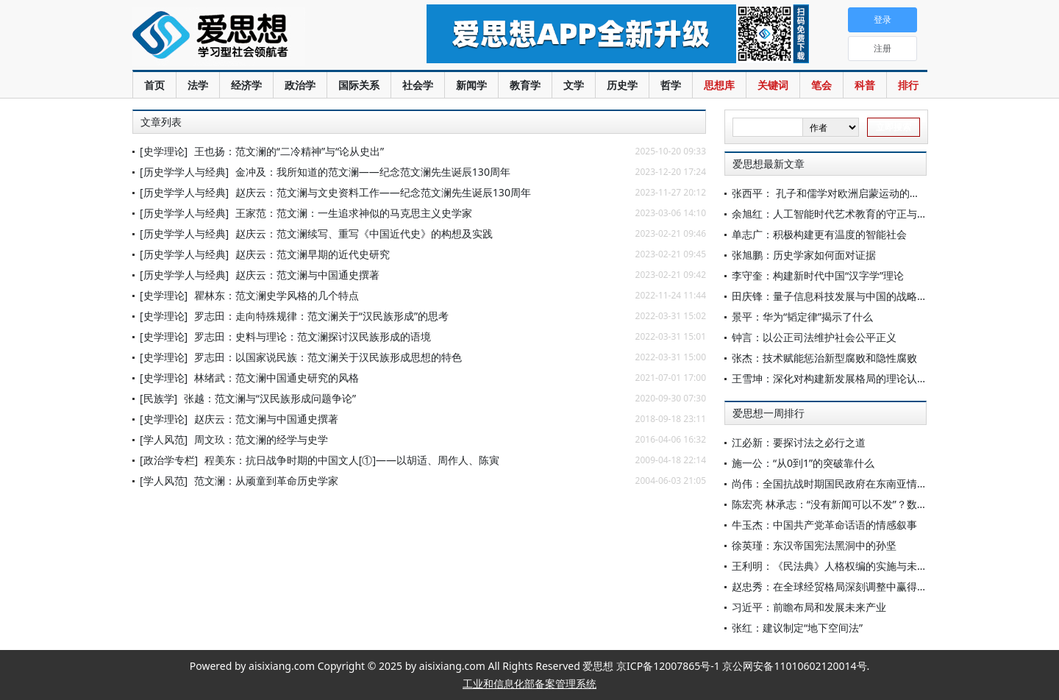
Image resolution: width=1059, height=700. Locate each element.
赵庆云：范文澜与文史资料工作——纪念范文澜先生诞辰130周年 (383, 192)
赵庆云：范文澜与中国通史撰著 (307, 275)
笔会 (821, 85)
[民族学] (158, 398)
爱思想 (249, 36)
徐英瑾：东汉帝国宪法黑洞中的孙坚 (814, 545)
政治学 (300, 85)
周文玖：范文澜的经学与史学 (261, 439)
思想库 (719, 85)
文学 (573, 85)
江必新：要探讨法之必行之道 (799, 442)
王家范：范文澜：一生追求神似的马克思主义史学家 (353, 213)
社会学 (417, 85)
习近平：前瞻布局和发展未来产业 (809, 607)
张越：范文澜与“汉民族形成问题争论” (270, 398)
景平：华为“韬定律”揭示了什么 (802, 317)
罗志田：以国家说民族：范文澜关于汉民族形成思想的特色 (328, 357)
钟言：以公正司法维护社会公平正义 (814, 337)
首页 (154, 85)
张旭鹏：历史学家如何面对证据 (804, 255)
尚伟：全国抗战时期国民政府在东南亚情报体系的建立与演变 (871, 483)
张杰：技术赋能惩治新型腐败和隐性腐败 (824, 358)
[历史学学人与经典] (184, 172)
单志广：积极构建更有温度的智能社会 (819, 234)
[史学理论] (164, 151)
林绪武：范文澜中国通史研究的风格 (276, 378)
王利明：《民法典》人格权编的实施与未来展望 (840, 566)
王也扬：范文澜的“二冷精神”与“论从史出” (289, 151)
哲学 (670, 85)
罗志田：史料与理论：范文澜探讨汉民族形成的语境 (312, 336)
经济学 (246, 85)
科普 (865, 85)
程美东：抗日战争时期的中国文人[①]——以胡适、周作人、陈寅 (351, 460)
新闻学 (471, 85)
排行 (908, 85)
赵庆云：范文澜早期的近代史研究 (312, 254)
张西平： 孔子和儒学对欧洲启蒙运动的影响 (831, 193)
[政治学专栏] (169, 460)
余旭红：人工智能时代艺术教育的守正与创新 (835, 214)
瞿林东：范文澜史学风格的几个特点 (276, 295)
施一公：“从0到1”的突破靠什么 (803, 463)
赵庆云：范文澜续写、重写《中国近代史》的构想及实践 (364, 233)
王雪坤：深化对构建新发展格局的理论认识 (829, 378)
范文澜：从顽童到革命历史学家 (266, 481)
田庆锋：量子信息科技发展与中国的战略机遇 (835, 296)
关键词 (772, 85)
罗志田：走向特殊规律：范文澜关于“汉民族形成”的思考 (321, 316)
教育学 (525, 85)
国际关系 (358, 85)
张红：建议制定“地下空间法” (797, 628)
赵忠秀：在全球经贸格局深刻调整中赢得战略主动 (845, 586)
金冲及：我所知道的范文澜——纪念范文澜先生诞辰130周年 (372, 172)
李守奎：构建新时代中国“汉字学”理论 (818, 275)
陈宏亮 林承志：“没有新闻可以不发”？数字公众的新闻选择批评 (876, 504)
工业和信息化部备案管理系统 (529, 683)
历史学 (622, 85)
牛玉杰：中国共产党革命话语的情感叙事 (824, 525)
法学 (198, 85)
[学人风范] (164, 439)
